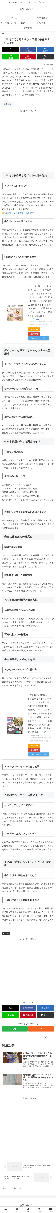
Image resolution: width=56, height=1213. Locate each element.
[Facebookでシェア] (28, 49)
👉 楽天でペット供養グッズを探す (18, 213)
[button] (45, 56)
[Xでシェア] (10, 49)
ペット (6, 933)
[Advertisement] (28, 141)
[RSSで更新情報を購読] (41, 1029)
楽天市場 (34, 334)
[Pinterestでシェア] (28, 56)
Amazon (34, 329)
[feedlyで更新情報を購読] (15, 1029)
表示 (10, 104)
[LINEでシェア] (10, 56)
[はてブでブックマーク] (45, 49)
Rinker (37, 319)
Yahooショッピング (39, 338)
